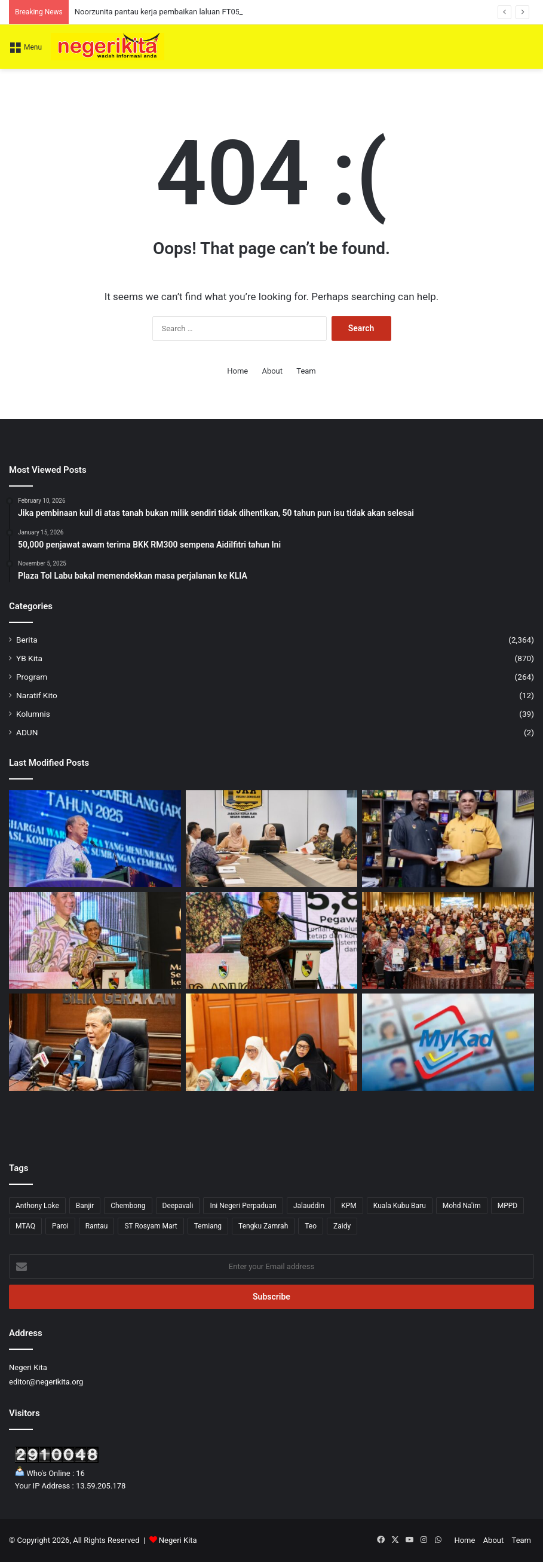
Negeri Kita (178, 1540)
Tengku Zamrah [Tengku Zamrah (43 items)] (263, 1226)
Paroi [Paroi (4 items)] (60, 1226)
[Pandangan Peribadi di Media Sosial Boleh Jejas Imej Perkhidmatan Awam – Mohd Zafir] (272, 940)
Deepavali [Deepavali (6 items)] (178, 1206)
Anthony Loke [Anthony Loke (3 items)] (37, 1206)
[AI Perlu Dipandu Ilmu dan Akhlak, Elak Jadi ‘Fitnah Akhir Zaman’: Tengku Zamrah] (272, 1042)
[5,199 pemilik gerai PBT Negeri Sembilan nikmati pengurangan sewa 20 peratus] (95, 1042)
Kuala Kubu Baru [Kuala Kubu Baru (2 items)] (399, 1206)
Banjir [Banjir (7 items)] (85, 1206)
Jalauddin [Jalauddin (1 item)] (308, 1206)
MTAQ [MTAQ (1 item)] (25, 1226)
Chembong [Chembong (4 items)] (128, 1206)
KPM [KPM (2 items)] (349, 1206)
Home (237, 370)
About (272, 370)
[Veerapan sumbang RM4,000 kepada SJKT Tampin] (448, 838)
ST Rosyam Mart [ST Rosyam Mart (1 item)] (150, 1226)
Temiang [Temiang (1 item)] (208, 1226)
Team (306, 370)
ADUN (27, 732)
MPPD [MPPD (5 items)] (508, 1206)
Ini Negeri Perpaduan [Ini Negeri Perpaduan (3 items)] (243, 1206)
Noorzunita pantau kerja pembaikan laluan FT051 (159, 11)
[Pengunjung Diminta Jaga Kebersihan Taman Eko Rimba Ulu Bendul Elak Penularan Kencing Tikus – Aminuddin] (95, 940)
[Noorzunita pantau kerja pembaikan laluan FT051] (272, 838)
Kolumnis (33, 714)
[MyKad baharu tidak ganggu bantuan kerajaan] (448, 1042)
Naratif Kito (36, 695)
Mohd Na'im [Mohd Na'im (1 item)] (462, 1206)
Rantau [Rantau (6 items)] (96, 1226)
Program (31, 676)
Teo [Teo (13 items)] (311, 1226)
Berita (27, 639)
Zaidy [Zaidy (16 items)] (342, 1226)
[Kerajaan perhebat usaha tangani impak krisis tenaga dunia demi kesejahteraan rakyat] (95, 838)
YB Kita (29, 658)
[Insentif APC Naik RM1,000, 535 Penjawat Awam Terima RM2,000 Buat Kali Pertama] (448, 940)
